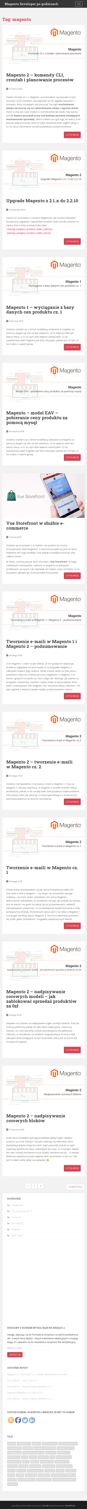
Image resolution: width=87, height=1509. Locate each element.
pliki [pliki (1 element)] (11, 1470)
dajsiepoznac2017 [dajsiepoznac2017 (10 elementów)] (45, 1448)
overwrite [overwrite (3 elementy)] (48, 1466)
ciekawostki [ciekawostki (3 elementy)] (14, 1448)
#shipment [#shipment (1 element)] (24, 1443)
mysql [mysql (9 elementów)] (24, 1466)
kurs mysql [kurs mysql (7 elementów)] (14, 1461)
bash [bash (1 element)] (36, 1443)
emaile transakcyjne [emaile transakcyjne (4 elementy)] (33, 1452)
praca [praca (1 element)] (21, 1470)
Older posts (75, 1187)
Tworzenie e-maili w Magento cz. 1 (42, 870)
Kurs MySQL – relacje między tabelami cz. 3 (29, 1386)
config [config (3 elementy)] (28, 1448)
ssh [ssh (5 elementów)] (11, 1475)
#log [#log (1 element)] (11, 1443)
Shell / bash (17, 1235)
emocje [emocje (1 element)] (51, 1452)
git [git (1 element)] (24, 1457)
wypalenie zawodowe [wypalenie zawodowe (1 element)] (64, 1479)
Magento (15, 1229)
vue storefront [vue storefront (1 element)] (26, 1479)
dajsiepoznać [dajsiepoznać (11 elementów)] (65, 1448)
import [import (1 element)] (43, 1457)
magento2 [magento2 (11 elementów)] (62, 1461)
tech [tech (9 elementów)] (20, 1475)
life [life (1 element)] (26, 1461)
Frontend (15, 1217)
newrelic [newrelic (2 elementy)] (35, 1466)
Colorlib (45, 1505)
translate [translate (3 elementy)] (44, 1475)
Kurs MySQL (17, 1223)
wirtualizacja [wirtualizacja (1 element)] (44, 1479)
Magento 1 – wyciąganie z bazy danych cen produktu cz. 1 (40, 309)
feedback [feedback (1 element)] (63, 1452)
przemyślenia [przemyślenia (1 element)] (35, 1470)
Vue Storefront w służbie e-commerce (35, 525)
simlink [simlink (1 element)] (70, 1470)
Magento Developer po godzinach (31, 4)
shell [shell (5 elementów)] (60, 1470)
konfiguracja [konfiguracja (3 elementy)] (64, 1457)
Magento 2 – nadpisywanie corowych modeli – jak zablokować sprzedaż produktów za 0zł (41, 999)
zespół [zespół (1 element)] (12, 1484)
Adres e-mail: (14, 1347)
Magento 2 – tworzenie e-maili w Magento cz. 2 (39, 764)
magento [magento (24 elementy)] (47, 1461)
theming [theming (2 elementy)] (31, 1475)
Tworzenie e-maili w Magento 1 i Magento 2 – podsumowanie (41, 644)
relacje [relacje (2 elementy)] (49, 1470)
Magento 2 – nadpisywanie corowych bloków (35, 1118)
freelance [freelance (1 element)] (13, 1457)
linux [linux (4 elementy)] (34, 1461)
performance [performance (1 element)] (64, 1466)
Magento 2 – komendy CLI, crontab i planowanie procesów (40, 77)
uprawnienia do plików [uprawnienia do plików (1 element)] (63, 1475)
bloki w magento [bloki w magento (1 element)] (68, 1443)
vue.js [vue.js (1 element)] (12, 1479)
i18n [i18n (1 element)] (33, 1457)
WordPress (70, 1505)
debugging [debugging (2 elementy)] (14, 1452)
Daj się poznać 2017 (21, 1211)
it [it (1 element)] (52, 1457)
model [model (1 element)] (12, 1466)
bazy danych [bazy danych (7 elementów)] (49, 1443)
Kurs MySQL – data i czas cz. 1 (22, 1380)
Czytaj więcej (72, 134)
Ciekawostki (17, 1205)
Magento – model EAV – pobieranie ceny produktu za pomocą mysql (36, 417)
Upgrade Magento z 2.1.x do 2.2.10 (42, 200)
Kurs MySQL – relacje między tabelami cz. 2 (29, 1398)
